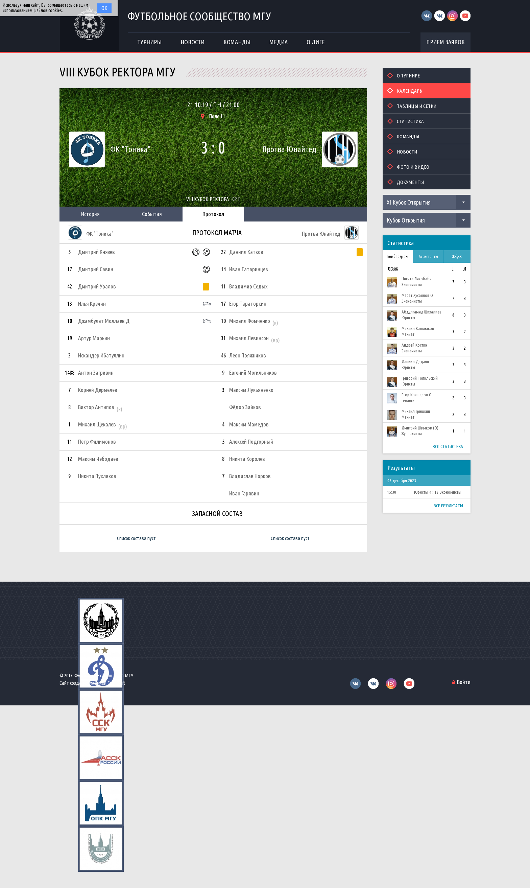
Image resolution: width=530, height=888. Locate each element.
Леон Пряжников (247, 355)
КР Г (235, 199)
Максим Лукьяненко (251, 390)
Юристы (408, 318)
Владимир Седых (248, 286)
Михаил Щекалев (97, 424)
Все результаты (448, 505)
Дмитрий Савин (95, 269)
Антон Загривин (96, 372)
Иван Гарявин (244, 493)
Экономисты (412, 284)
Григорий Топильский (420, 378)
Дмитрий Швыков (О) (420, 427)
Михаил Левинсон (249, 338)
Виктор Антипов (96, 407)
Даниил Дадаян (415, 361)
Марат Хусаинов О (417, 295)
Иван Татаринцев (248, 269)
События (152, 214)
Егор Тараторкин (247, 303)
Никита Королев (247, 458)
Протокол (213, 214)
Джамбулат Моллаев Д (103, 321)
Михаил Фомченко (249, 321)
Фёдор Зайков (245, 407)
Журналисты (412, 433)
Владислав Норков (250, 476)
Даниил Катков (246, 252)
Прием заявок (445, 42)
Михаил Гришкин (416, 411)
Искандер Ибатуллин (101, 355)
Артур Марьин (94, 338)
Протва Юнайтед (289, 149)
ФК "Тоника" (130, 149)
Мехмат (408, 334)
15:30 (391, 492)
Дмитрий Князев (96, 252)
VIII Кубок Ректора (207, 199)
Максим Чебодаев (98, 458)
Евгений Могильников (253, 372)
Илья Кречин (92, 303)
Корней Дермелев (97, 390)
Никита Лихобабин (418, 278)
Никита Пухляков (97, 476)
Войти (464, 682)
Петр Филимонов (97, 441)
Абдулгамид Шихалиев (421, 311)
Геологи (408, 400)
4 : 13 (433, 492)
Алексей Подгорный (251, 441)
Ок (104, 8)
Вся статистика (448, 446)
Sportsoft (116, 683)
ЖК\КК (457, 256)
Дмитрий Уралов (97, 286)
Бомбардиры (397, 256)
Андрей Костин (414, 345)
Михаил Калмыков (418, 328)
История (90, 214)
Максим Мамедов (249, 424)
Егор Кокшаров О (417, 394)
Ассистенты (428, 256)
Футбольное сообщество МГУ (199, 16)
